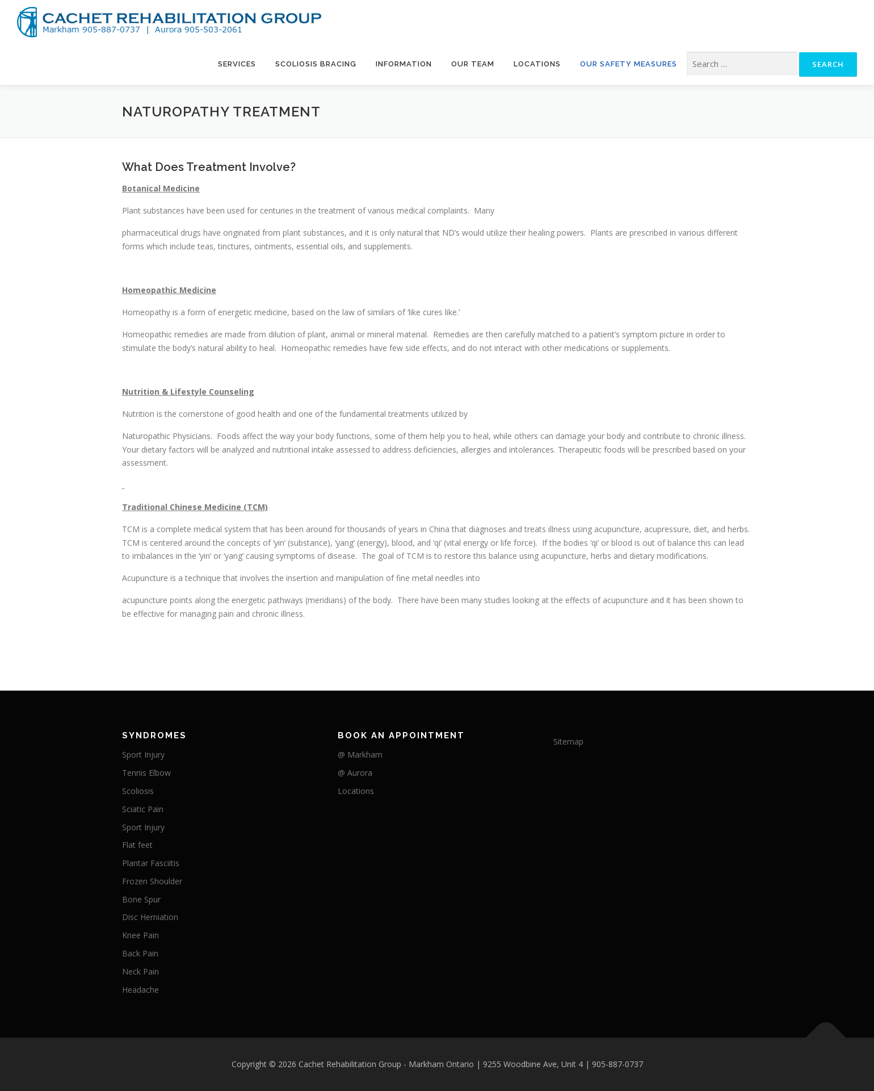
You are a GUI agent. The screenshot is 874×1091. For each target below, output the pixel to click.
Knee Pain (140, 935)
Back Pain (140, 953)
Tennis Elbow (146, 772)
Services (237, 64)
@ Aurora (355, 772)
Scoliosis (138, 790)
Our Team (472, 64)
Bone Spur (141, 899)
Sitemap (568, 741)
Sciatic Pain (142, 809)
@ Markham (360, 754)
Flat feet (137, 844)
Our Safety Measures (628, 64)
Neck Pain (140, 971)
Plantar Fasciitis (150, 863)
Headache (140, 989)
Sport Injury (143, 754)
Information (404, 64)
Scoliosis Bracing (315, 64)
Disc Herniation (150, 917)
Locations (537, 64)
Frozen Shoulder (152, 881)
